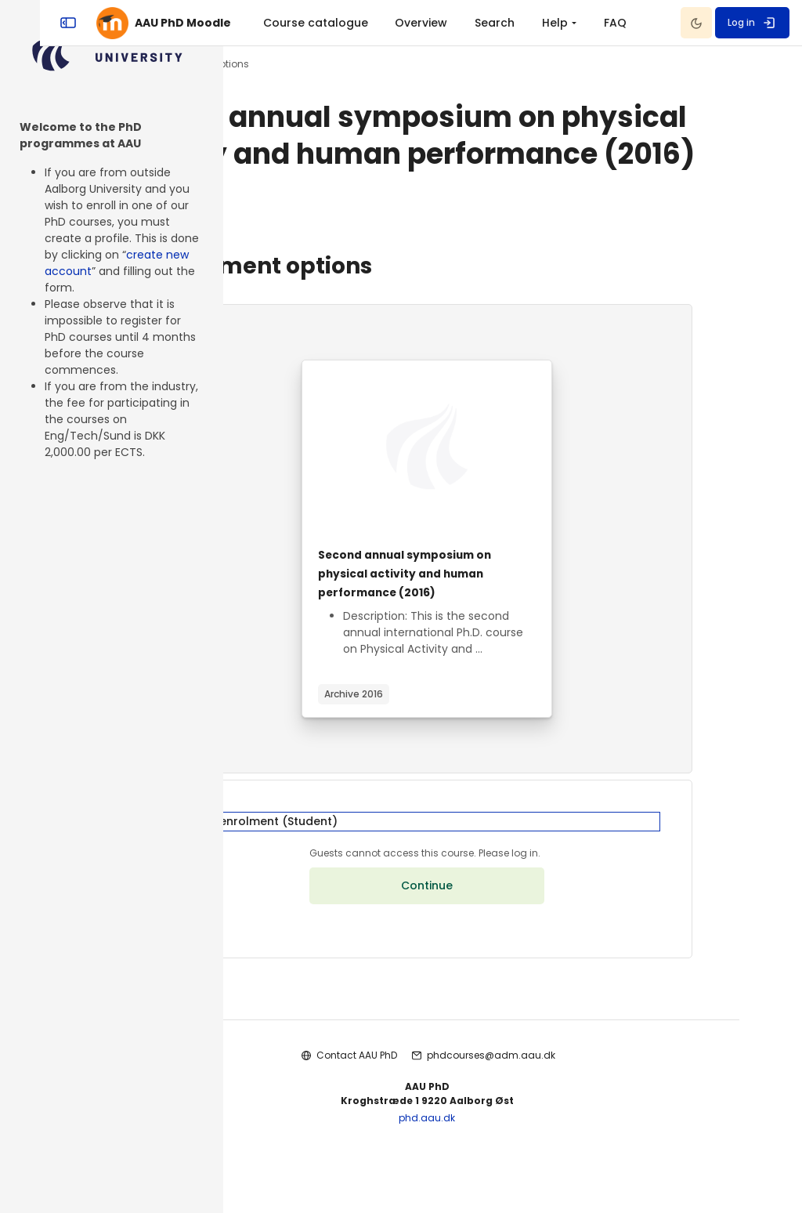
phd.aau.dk (513, 1174)
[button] (512, 868)
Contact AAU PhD (442, 1111)
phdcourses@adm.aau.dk (576, 1111)
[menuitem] (449, 22)
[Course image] (513, 483)
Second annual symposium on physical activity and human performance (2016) (504, 610)
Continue (513, 942)
